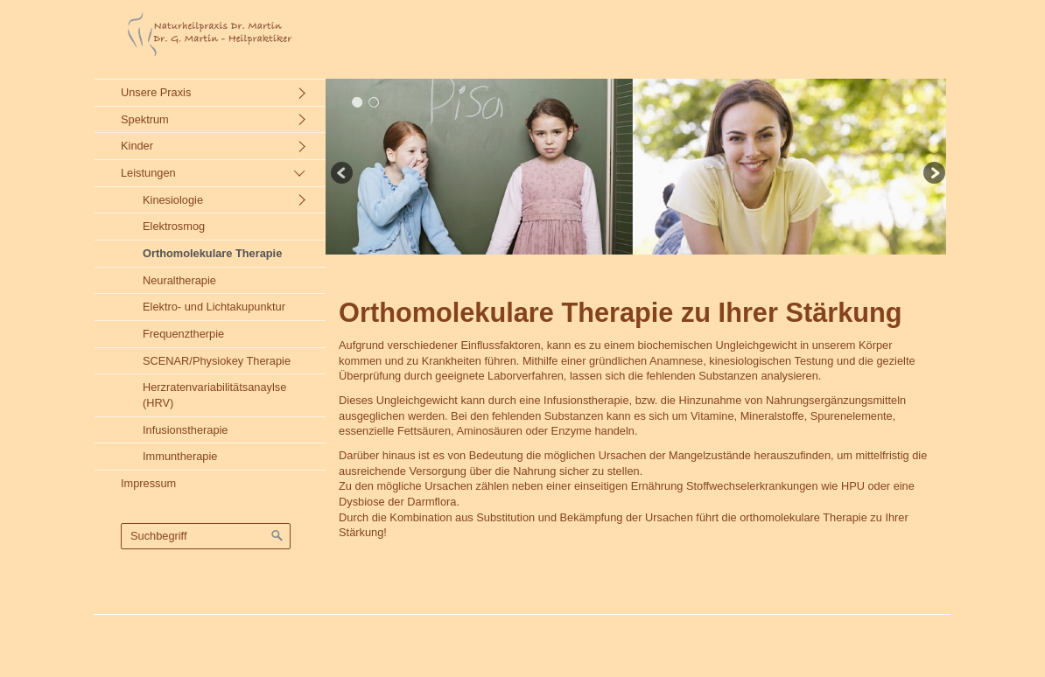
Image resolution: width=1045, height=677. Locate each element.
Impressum (148, 483)
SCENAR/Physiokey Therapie (217, 360)
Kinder (137, 145)
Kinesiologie (173, 199)
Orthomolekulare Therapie (212, 253)
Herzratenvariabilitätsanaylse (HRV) (214, 394)
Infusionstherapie (185, 429)
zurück (343, 175)
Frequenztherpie (183, 333)
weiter (933, 175)
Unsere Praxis (156, 92)
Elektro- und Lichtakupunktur (214, 306)
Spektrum (145, 119)
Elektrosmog (174, 226)
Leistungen (148, 172)
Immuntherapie (180, 456)
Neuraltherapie (179, 280)
